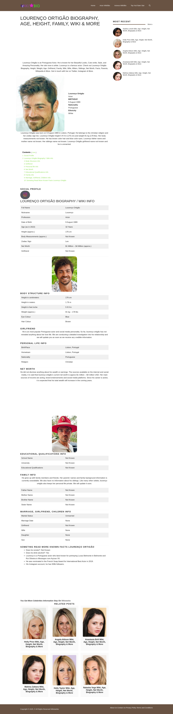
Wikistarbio (66, 601)
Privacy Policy (131, 708)
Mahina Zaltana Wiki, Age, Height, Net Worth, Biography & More (34, 689)
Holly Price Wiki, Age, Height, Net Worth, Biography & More (34, 644)
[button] (150, 5)
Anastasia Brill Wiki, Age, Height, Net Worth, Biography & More (95, 641)
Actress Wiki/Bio (120, 5)
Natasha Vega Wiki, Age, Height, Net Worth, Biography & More (94, 689)
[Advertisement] (64, 45)
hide (33, 152)
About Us (113, 708)
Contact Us (121, 708)
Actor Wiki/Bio (105, 5)
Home (93, 5)
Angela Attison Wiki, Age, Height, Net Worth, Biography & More (64, 641)
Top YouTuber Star (137, 5)
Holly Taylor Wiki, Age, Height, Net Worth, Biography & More (64, 690)
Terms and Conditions (145, 708)
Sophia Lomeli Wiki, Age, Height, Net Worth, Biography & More (136, 30)
